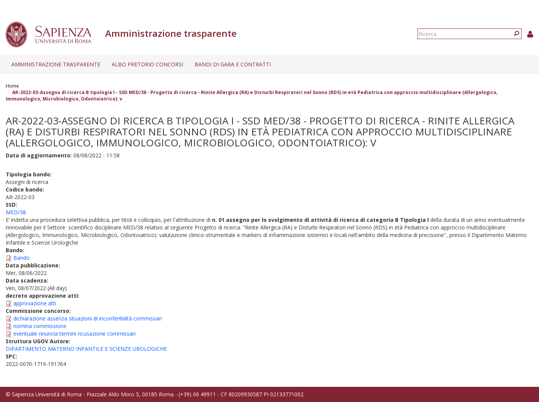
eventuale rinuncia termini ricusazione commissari (74, 333)
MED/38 (16, 212)
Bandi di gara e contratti (232, 64)
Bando (21, 257)
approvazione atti (34, 303)
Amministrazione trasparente (55, 64)
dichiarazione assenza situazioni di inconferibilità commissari (87, 318)
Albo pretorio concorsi (147, 64)
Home (12, 86)
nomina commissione (39, 326)
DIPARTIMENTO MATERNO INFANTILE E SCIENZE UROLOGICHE (86, 348)
